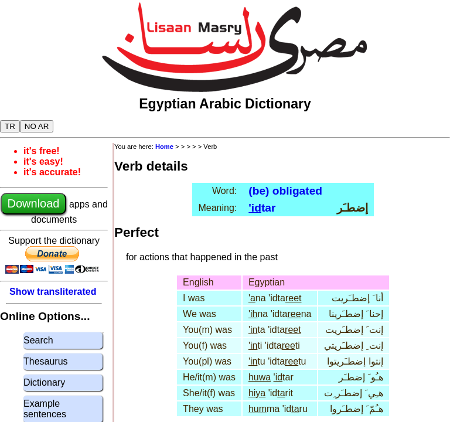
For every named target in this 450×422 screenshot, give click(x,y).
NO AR (37, 126)
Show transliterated (52, 292)
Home (164, 146)
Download (34, 203)
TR (10, 126)
